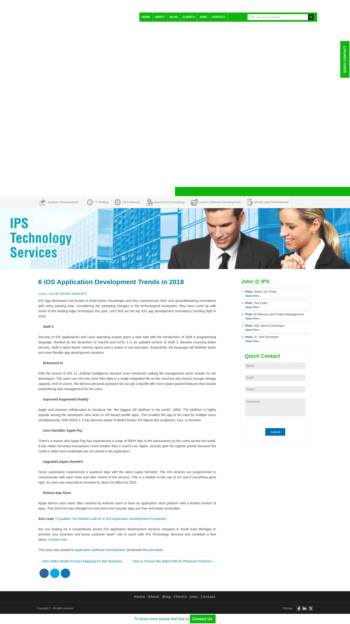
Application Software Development (100, 550)
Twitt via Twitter (310, 610)
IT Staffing (102, 202)
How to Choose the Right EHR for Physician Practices (174, 561)
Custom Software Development (219, 202)
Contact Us (202, 619)
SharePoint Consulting (169, 202)
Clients (189, 17)
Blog (174, 17)
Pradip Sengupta (73, 293)
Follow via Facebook (298, 610)
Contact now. (58, 539)
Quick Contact (344, 59)
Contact (219, 17)
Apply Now (252, 295)
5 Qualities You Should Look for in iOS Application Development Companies (110, 519)
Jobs (203, 17)
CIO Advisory (131, 202)
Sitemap (287, 608)
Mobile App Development (271, 202)
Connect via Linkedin (304, 610)
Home (146, 17)
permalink (155, 550)
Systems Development (62, 202)
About (160, 17)
